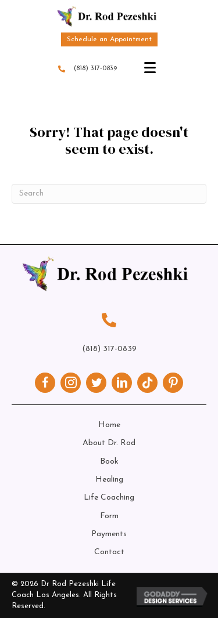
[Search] (109, 194)
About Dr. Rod (109, 443)
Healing (109, 479)
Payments (109, 534)
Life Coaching (109, 497)
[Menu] (150, 68)
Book (109, 461)
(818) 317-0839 (95, 68)
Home (109, 425)
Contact (109, 552)
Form (109, 516)
